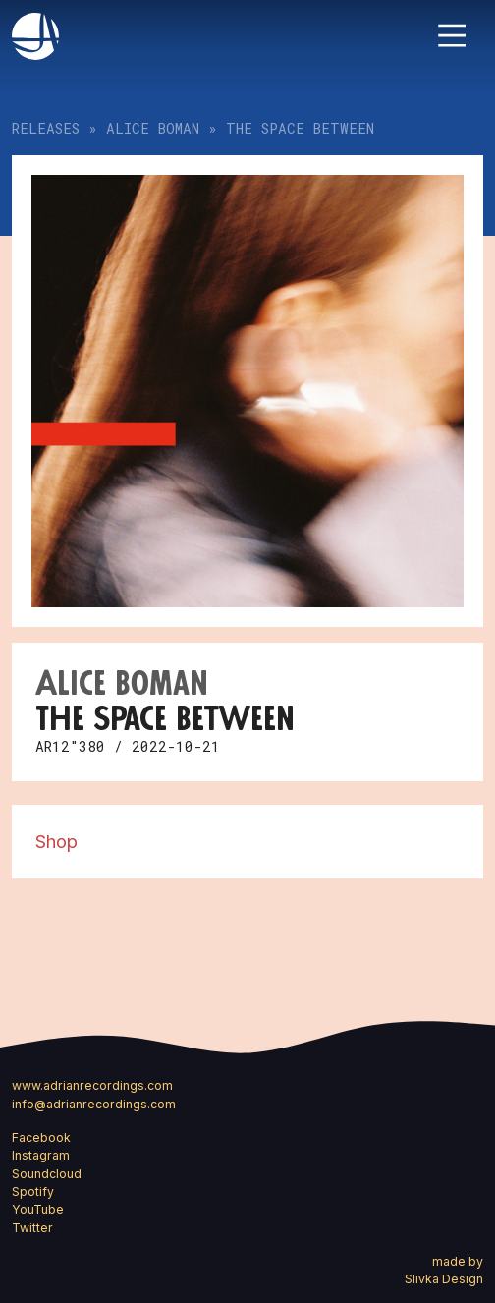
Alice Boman (152, 128)
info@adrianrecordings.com (94, 1104)
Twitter (32, 1227)
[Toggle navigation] (451, 35)
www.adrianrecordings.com (92, 1085)
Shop (56, 841)
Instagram (41, 1155)
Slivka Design (444, 1279)
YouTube (38, 1209)
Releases (46, 128)
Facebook (41, 1137)
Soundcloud (47, 1173)
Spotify (33, 1191)
